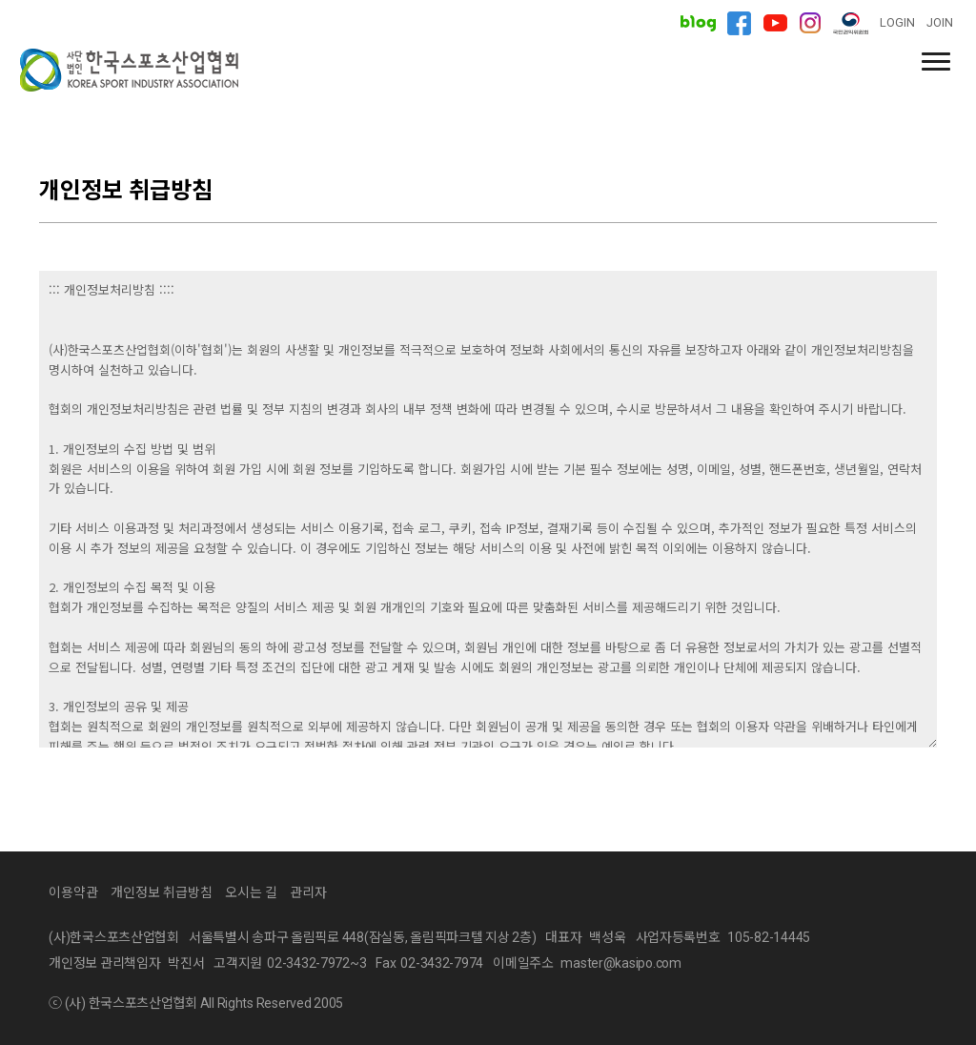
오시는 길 (251, 892)
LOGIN (897, 22)
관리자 (308, 892)
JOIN (939, 22)
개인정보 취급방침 (162, 892)
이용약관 (73, 892)
